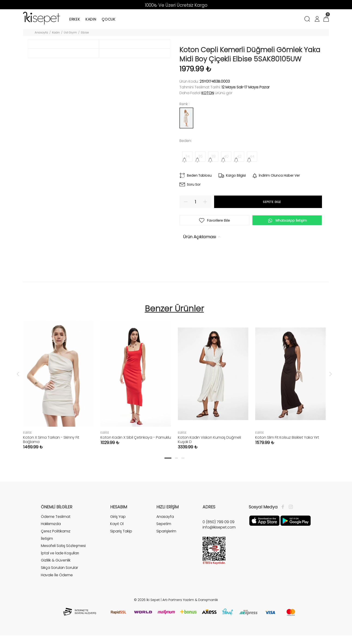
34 (187, 156)
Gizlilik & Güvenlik (55, 562)
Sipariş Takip (121, 532)
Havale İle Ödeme (57, 576)
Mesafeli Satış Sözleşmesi (63, 547)
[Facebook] (284, 508)
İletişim (47, 540)
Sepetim (163, 525)
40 (226, 156)
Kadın (56, 32)
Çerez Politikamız (55, 532)
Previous (18, 375)
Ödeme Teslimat (55, 518)
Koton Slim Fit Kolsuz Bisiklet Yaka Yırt (287, 438)
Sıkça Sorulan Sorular (59, 569)
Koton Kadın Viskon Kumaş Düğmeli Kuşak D (209, 441)
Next (330, 375)
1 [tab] (167, 459)
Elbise (85, 32)
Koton (207, 93)
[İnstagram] (289, 508)
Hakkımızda (51, 525)
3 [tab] (183, 459)
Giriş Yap (118, 518)
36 (200, 156)
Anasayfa (41, 32)
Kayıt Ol (117, 525)
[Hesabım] (317, 19)
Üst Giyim (70, 32)
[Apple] (264, 521)
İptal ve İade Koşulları (60, 554)
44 (252, 156)
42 (239, 156)
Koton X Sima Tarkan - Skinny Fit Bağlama (51, 441)
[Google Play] (295, 521)
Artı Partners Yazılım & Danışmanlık (190, 601)
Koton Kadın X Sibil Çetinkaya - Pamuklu (135, 438)
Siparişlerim (166, 532)
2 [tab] (176, 459)
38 (213, 156)
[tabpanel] (58, 382)
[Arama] (308, 19)
